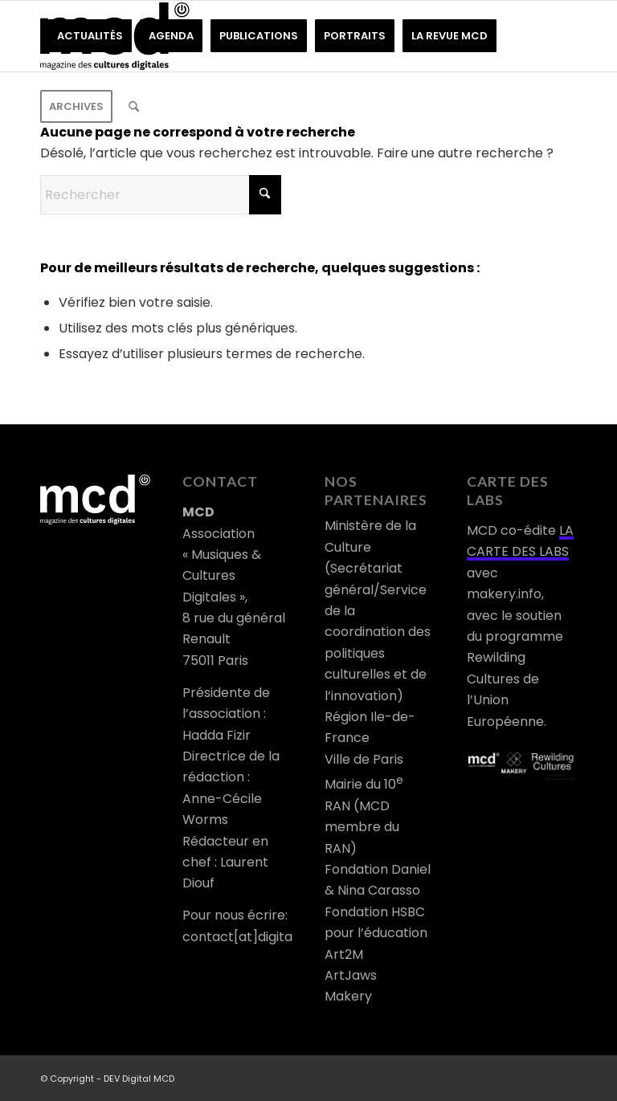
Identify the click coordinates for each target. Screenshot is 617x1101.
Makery (348, 996)
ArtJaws (351, 975)
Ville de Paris (364, 759)
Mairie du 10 (364, 784)
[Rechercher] (134, 106)
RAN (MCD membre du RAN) (362, 827)
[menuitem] (90, 36)
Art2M (344, 954)
